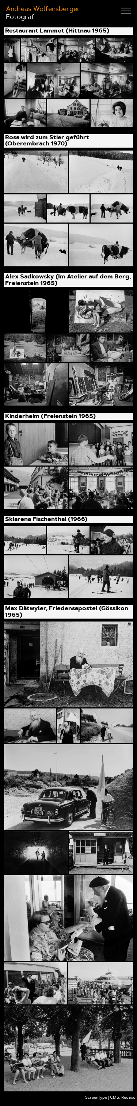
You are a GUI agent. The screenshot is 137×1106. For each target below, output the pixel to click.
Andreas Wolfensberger (43, 9)
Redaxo (128, 1098)
